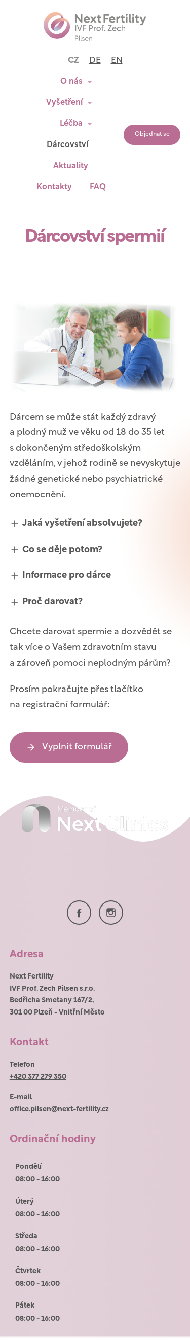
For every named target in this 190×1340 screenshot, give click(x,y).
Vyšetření (64, 102)
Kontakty (54, 187)
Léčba (71, 123)
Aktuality (70, 166)
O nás (71, 81)
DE (95, 60)
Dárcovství (67, 145)
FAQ (98, 187)
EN (117, 60)
